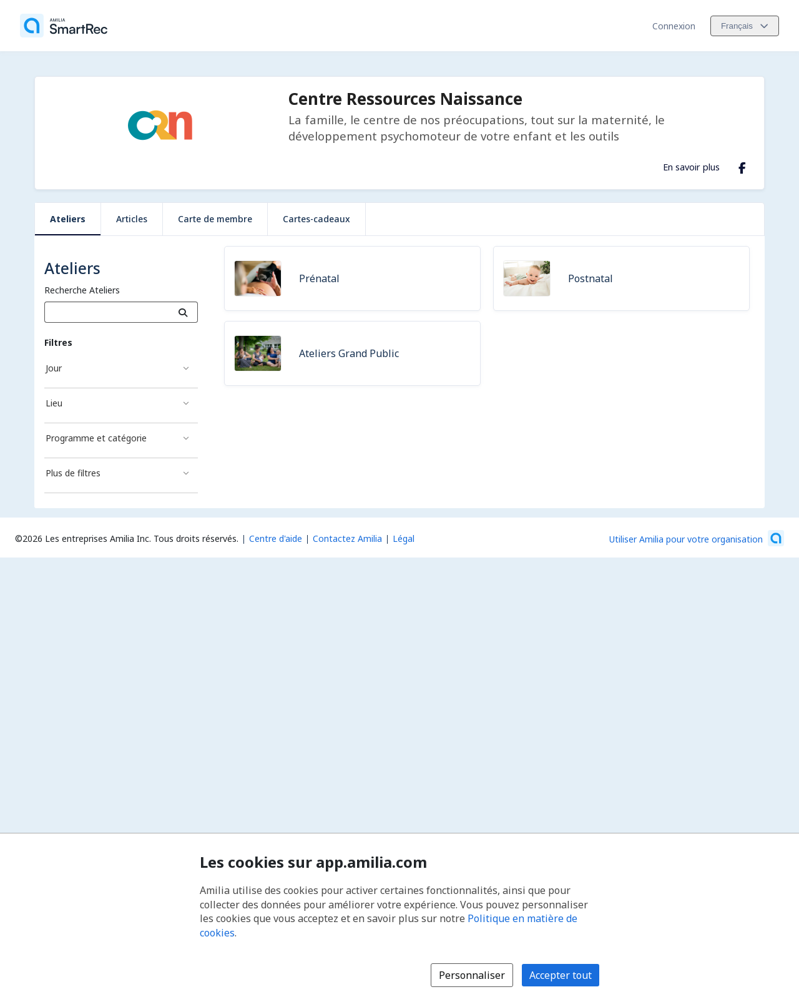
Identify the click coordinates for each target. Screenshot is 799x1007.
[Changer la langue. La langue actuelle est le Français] (744, 26)
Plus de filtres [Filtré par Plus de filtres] (73, 473)
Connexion (673, 26)
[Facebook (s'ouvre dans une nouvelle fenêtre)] (742, 165)
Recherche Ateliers (82, 290)
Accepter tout (560, 975)
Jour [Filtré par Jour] (54, 368)
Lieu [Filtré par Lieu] (54, 403)
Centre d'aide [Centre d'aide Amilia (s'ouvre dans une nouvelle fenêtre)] (275, 538)
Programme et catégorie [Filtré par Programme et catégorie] (96, 438)
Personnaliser (472, 975)
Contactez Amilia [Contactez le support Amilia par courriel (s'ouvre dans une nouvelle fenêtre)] (347, 538)
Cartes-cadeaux (316, 219)
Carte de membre (215, 219)
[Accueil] (63, 25)
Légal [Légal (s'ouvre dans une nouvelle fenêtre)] (403, 538)
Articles (131, 219)
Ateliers (68, 219)
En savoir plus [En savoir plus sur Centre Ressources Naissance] (691, 166)
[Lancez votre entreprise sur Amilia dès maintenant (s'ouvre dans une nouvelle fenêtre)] (696, 538)
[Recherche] (183, 312)
